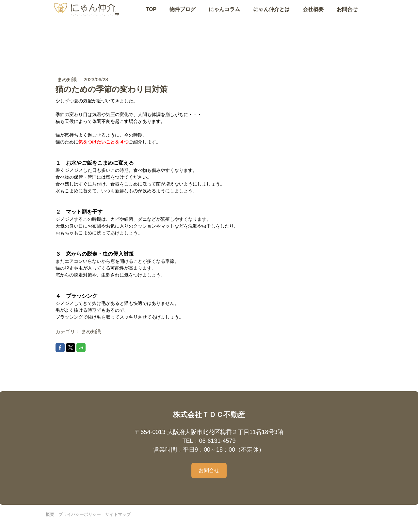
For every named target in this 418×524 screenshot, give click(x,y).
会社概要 (313, 15)
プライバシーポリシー (79, 514)
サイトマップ (118, 514)
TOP (151, 15)
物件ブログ (182, 15)
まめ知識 (67, 79)
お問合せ (347, 15)
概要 (50, 514)
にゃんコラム (224, 15)
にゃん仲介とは (271, 15)
